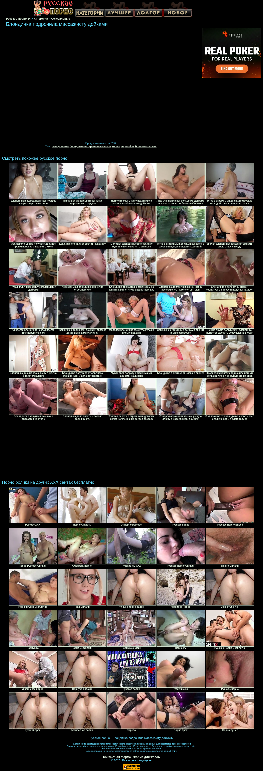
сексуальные (60, 146)
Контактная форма (117, 757)
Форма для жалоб (146, 757)
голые (116, 146)
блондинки (77, 146)
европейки (128, 146)
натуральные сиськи (97, 146)
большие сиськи (146, 146)
